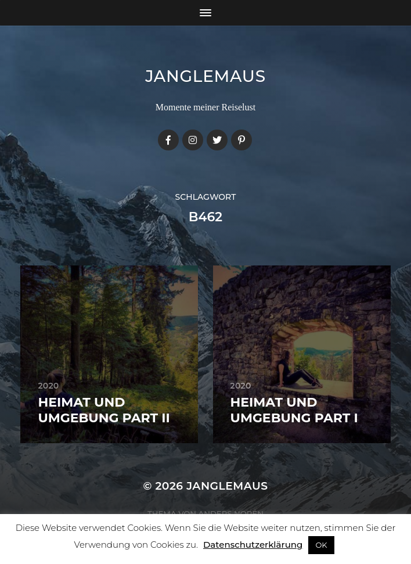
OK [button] (321, 544)
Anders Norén (231, 513)
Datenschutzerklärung (252, 544)
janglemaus (205, 76)
